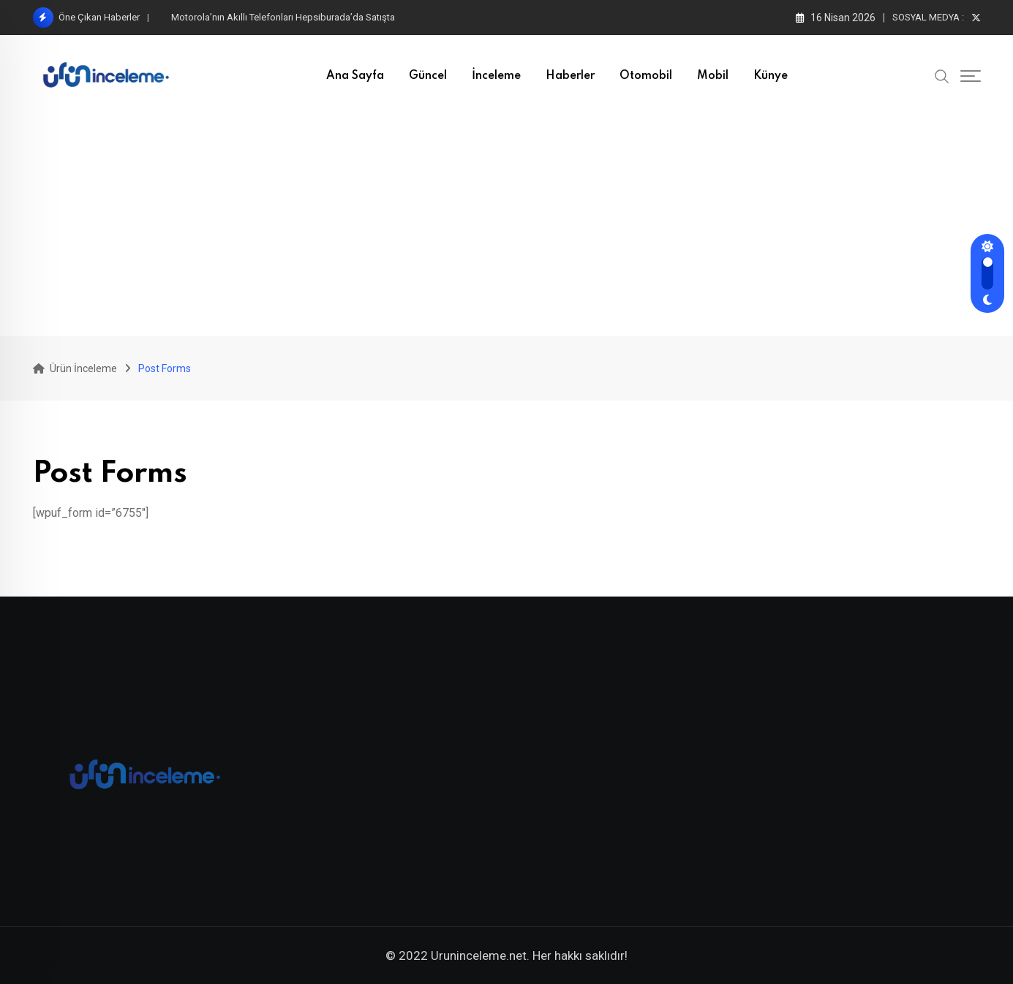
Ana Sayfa (355, 76)
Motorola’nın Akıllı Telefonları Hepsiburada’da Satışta (283, 17)
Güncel (428, 76)
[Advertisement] (507, 226)
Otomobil (646, 76)
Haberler (570, 76)
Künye (770, 76)
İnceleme (496, 76)
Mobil (712, 76)
